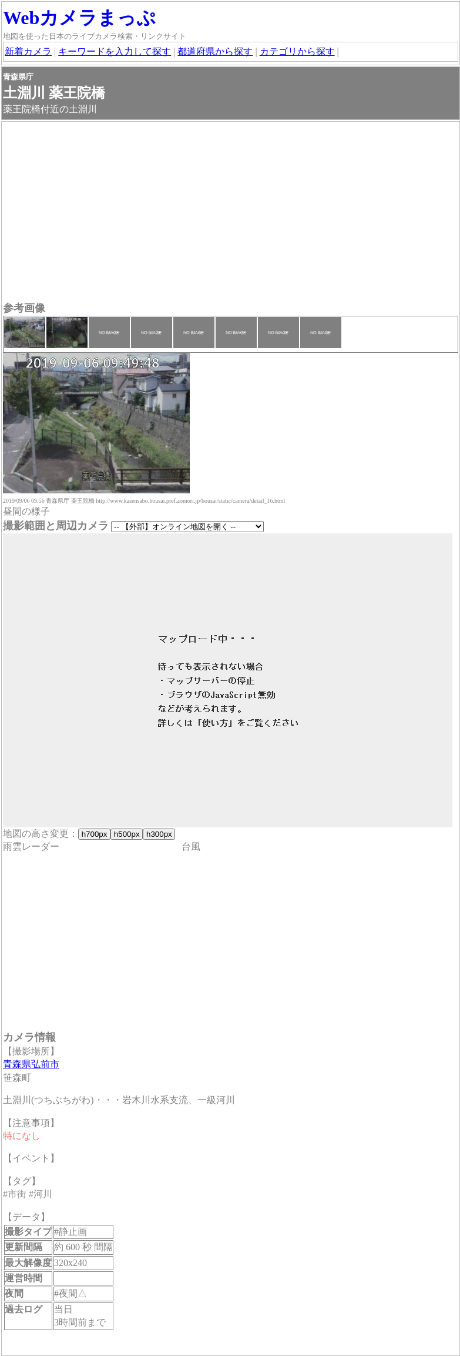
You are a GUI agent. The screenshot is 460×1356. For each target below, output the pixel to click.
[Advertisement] (230, 213)
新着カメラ (28, 51)
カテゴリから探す (297, 51)
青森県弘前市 (31, 1064)
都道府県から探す (215, 51)
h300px (159, 834)
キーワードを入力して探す (114, 51)
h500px (127, 834)
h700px (94, 834)
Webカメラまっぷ (79, 17)
